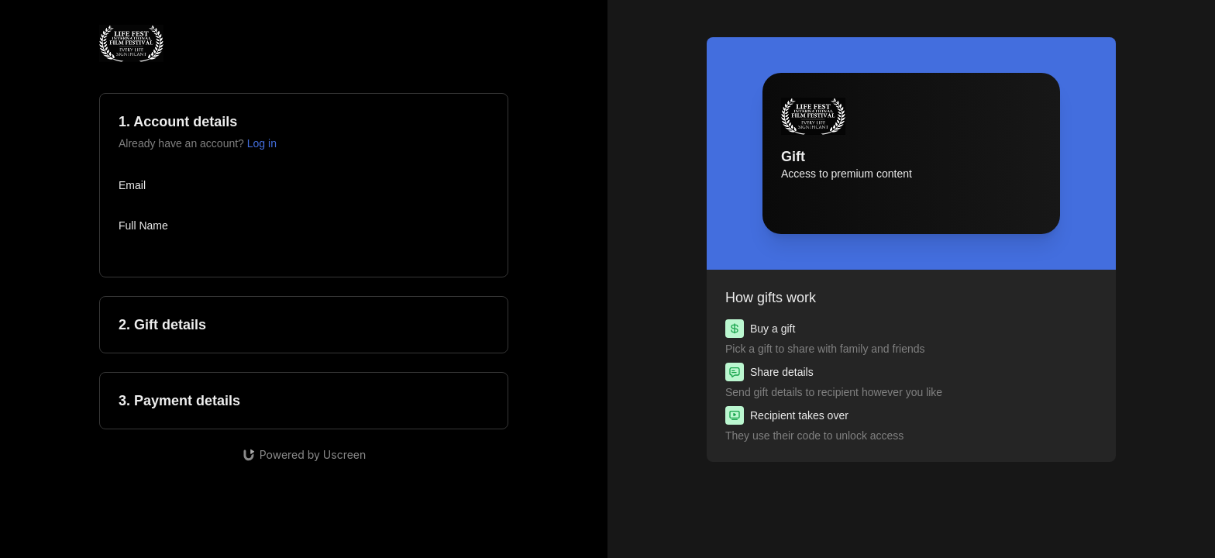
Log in (262, 143)
